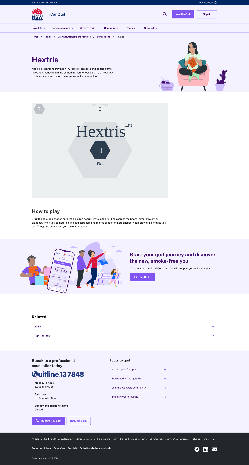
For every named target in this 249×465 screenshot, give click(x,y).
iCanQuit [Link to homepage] (57, 14)
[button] (207, 2)
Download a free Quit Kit (139, 379)
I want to (39, 28)
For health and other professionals (95, 448)
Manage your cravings (139, 397)
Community (113, 28)
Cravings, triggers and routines (74, 36)
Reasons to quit (63, 28)
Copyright (72, 448)
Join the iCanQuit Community (139, 388)
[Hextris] (100, 150)
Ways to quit (89, 28)
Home (35, 36)
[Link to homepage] (37, 14)
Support (151, 28)
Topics (133, 28)
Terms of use (59, 448)
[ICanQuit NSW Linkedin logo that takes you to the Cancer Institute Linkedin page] (205, 449)
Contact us (37, 448)
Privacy (47, 448)
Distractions (103, 36)
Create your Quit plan (139, 369)
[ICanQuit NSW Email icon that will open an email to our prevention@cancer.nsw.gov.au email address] (214, 449)
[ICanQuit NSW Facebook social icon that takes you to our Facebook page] (196, 449)
